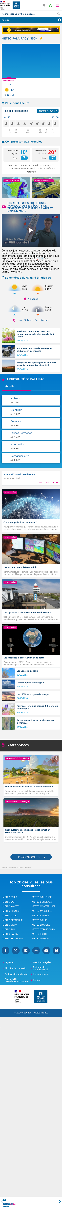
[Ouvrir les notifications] (44, 5)
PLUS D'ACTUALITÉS (29, 856)
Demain (38, 1204)
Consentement (40, 974)
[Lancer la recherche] (58, 14)
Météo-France (41, 1012)
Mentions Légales (42, 962)
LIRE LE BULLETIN (48, 483)
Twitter (16, 950)
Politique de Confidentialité (40, 968)
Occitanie (12, 867)
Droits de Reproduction (16, 974)
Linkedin (26, 950)
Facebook (5, 950)
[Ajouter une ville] (59, 20)
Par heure (24, 1204)
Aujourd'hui (10, 1204)
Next (60, 1202)
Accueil (4, 867)
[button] (57, 5)
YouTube (46, 950)
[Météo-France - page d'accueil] (40, 997)
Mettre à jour (46, 111)
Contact (37, 980)
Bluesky (56, 950)
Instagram (36, 950)
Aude (21, 867)
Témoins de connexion (16, 968)
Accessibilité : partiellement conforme (16, 980)
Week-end (51, 1204)
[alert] (50, 5)
